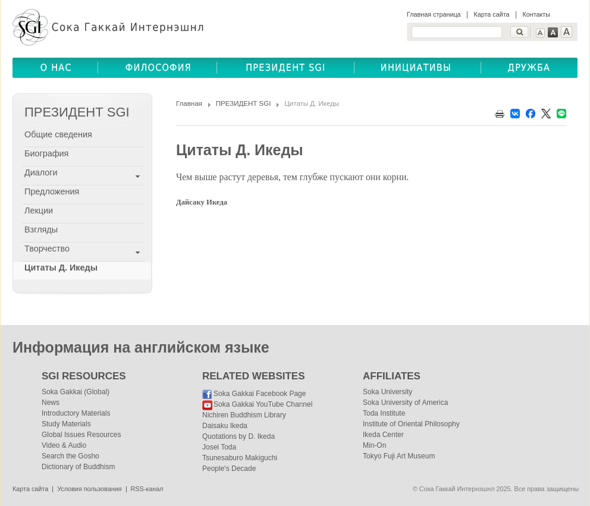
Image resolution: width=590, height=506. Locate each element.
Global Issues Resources (81, 434)
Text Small (540, 33)
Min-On (374, 445)
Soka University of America (405, 402)
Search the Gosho (70, 456)
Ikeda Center (383, 434)
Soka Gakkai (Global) (75, 392)
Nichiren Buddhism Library (244, 415)
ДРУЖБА (529, 68)
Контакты (536, 14)
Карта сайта (491, 14)
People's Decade (229, 468)
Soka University (387, 392)
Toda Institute (384, 413)
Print (499, 114)
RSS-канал (147, 488)
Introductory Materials (76, 413)
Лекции (38, 210)
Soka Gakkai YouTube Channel (263, 404)
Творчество (47, 248)
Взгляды (41, 229)
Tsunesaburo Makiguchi (239, 458)
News (50, 402)
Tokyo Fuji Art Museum (399, 456)
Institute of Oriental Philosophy (411, 424)
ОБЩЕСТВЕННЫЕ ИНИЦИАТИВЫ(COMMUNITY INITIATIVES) (417, 68)
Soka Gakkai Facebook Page (260, 393)
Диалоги (41, 172)
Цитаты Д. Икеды (61, 267)
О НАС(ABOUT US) (55, 68)
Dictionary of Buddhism (78, 467)
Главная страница (434, 14)
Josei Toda (219, 447)
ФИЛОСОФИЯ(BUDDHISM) (157, 68)
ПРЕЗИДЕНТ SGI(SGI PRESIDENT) (285, 68)
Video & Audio (64, 445)
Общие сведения (58, 134)
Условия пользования (89, 488)
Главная (189, 103)
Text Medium (553, 32)
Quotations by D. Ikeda (238, 436)
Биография (46, 153)
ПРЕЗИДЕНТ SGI (243, 103)
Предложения (51, 191)
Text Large (566, 31)
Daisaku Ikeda (224, 426)
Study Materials (66, 424)
